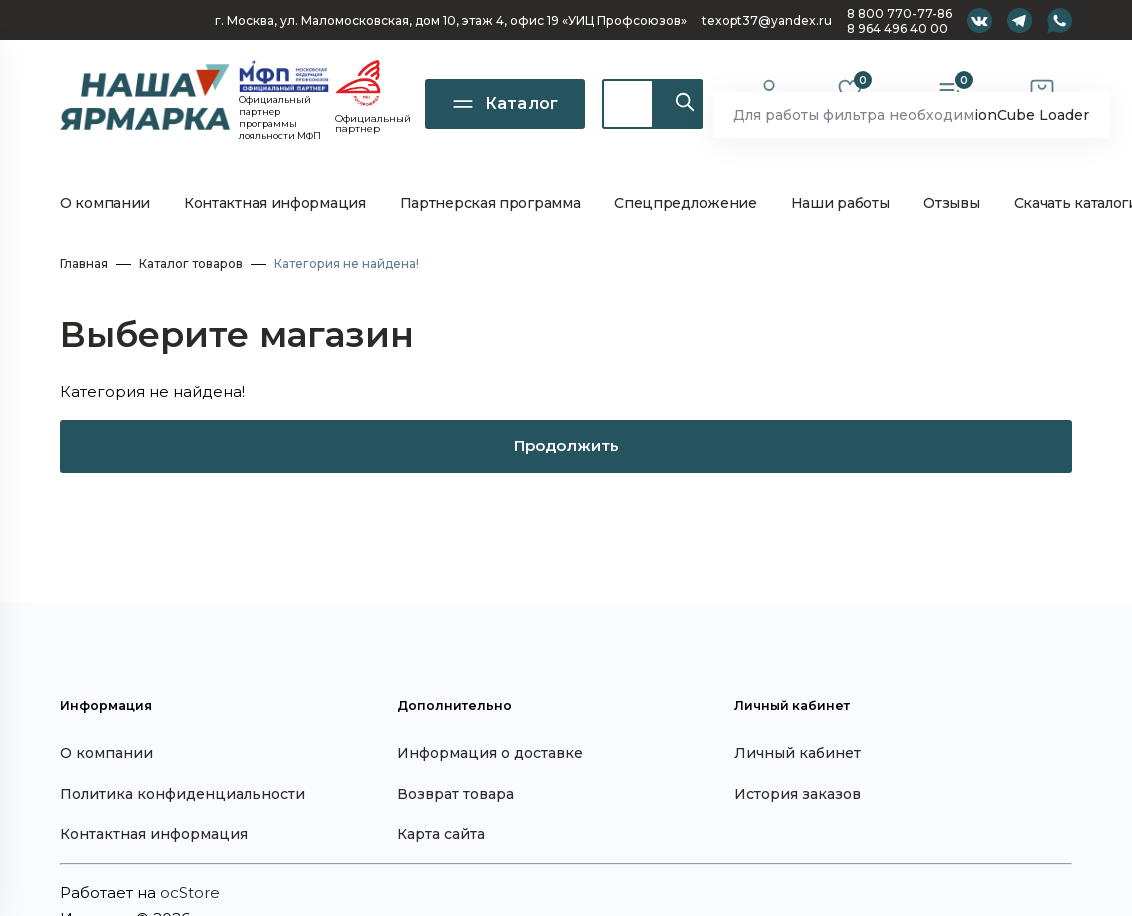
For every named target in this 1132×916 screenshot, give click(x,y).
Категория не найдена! (346, 263)
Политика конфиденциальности (182, 794)
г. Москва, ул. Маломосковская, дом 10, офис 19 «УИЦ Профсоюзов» (451, 20)
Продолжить (566, 445)
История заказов (797, 794)
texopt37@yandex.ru (767, 20)
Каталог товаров (191, 263)
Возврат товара (455, 794)
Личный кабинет (797, 753)
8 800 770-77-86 (899, 13)
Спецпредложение (685, 203)
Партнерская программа (490, 203)
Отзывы (951, 203)
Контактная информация (275, 203)
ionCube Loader (1031, 115)
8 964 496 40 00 (897, 28)
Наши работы (840, 203)
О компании (105, 203)
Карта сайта (441, 834)
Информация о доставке (490, 753)
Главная (84, 263)
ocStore (190, 892)
